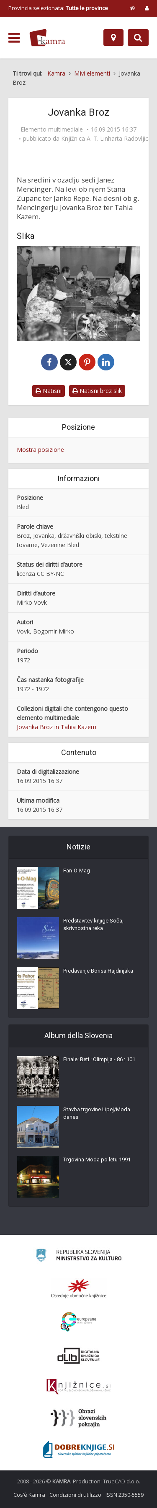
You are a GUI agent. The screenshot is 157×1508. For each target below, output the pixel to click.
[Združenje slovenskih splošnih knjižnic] (78, 1387)
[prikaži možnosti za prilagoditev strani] (132, 8)
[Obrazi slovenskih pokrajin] (78, 1418)
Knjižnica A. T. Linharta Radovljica (106, 138)
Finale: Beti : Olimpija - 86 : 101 (99, 1059)
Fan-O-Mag (76, 870)
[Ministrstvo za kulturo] (78, 1256)
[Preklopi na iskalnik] (138, 37)
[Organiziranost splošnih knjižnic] (79, 1288)
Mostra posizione (40, 450)
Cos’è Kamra (29, 1494)
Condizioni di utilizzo (75, 1494)
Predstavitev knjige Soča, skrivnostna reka (93, 924)
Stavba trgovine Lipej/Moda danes (96, 1113)
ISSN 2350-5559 (125, 1494)
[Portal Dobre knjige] (78, 1449)
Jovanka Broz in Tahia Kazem (56, 727)
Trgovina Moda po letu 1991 (97, 1159)
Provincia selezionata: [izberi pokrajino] (58, 8)
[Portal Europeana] (78, 1322)
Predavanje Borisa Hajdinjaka (98, 971)
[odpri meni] (14, 38)
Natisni (49, 391)
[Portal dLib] (79, 1355)
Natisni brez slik (97, 391)
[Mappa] (113, 37)
